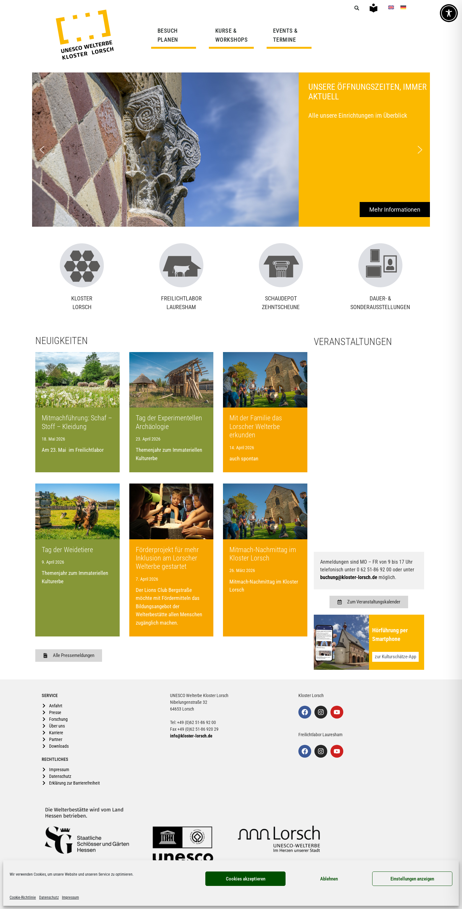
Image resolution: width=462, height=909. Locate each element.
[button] (357, 8)
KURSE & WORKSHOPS (233, 35)
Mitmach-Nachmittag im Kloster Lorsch (262, 554)
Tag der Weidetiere (67, 550)
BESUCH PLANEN (169, 35)
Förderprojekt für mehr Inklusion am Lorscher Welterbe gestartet (167, 558)
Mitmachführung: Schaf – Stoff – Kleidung (77, 422)
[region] (231, 149)
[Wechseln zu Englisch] (391, 7)
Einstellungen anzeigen (412, 879)
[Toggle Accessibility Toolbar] (449, 13)
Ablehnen (329, 879)
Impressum (70, 897)
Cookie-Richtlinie (23, 897)
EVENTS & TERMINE (285, 35)
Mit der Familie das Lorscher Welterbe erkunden (255, 426)
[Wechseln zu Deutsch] (403, 7)
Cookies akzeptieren (245, 879)
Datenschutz (49, 897)
